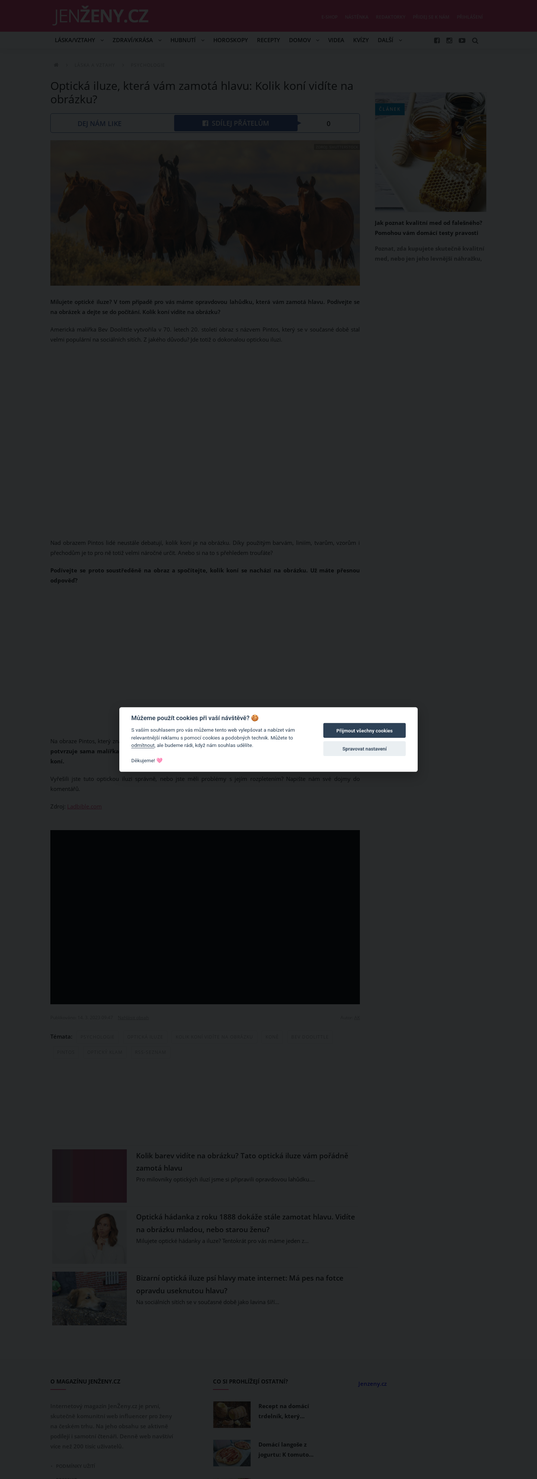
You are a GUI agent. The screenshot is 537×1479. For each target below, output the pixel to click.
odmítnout (142, 745)
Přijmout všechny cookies (364, 731)
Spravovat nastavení (364, 748)
